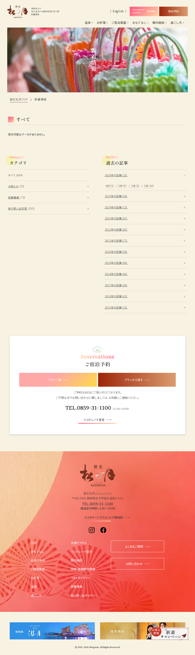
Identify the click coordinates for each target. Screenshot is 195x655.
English (118, 11)
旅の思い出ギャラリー (84, 595)
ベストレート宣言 (81, 551)
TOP (34, 543)
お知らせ (13, 186)
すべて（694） (15, 175)
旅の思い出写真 (18, 208)
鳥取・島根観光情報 (83, 569)
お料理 (101, 22)
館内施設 (159, 22)
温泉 (88, 22)
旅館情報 (14, 197)
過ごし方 (176, 22)
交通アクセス (79, 543)
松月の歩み (38, 560)
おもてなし (139, 22)
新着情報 (76, 586)
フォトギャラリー (80, 578)
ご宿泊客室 (119, 22)
